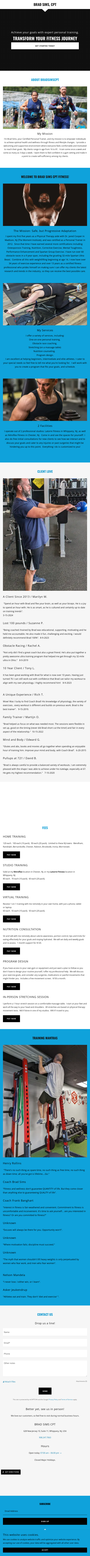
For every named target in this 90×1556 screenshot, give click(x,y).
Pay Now (11, 855)
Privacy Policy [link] (53, 1399)
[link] (45, 4)
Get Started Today (45, 46)
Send (45, 1391)
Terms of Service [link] (67, 1399)
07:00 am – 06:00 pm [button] (49, 1453)
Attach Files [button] (10, 1381)
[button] (4, 1381)
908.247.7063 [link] (45, 1437)
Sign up (45, 1521)
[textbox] (45, 1332)
